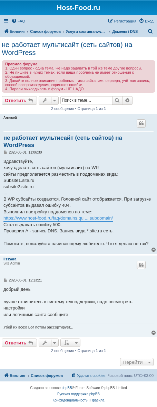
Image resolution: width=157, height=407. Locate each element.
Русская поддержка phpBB (78, 394)
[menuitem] (18, 21)
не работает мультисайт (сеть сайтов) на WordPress (67, 48)
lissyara (9, 259)
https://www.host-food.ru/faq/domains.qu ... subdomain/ (58, 218)
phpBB (67, 388)
